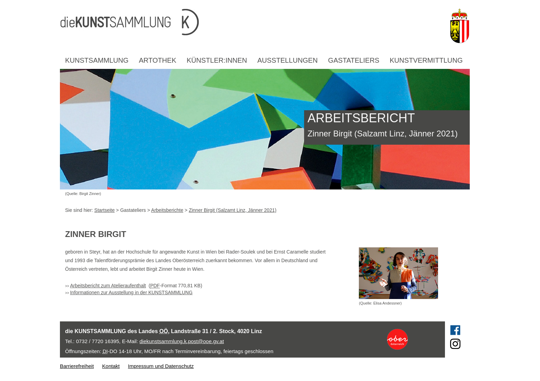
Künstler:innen (217, 60)
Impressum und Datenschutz (161, 366)
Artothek (157, 60)
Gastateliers (354, 60)
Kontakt (111, 366)
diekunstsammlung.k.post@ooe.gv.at (181, 341)
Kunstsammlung (96, 60)
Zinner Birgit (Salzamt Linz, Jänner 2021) (232, 210)
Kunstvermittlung (426, 60)
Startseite (104, 210)
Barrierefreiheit (77, 366)
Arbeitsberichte (167, 210)
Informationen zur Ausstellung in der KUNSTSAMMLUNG (131, 292)
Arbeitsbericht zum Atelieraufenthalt (108, 285)
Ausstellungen (287, 60)
